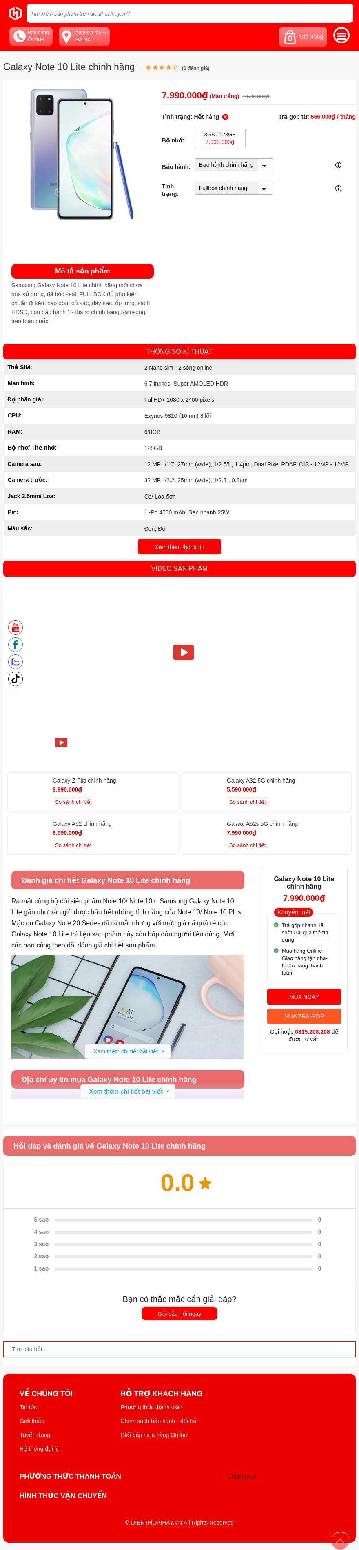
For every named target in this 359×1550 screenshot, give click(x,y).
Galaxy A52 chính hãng (82, 823)
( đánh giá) (195, 68)
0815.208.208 (312, 1032)
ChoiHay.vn (242, 1476)
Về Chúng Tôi (46, 1393)
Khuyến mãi (293, 912)
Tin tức (28, 1407)
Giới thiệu (32, 1421)
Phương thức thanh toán (151, 1407)
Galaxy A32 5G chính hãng (261, 780)
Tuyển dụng (35, 1435)
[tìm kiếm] (344, 13)
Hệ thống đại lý (39, 1449)
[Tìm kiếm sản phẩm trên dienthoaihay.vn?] (190, 13)
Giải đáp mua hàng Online (153, 1435)
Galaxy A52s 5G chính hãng (262, 823)
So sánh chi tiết (73, 802)
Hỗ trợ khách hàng (161, 1393)
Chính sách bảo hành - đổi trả (158, 1421)
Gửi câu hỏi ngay (180, 1314)
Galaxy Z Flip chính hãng (84, 780)
